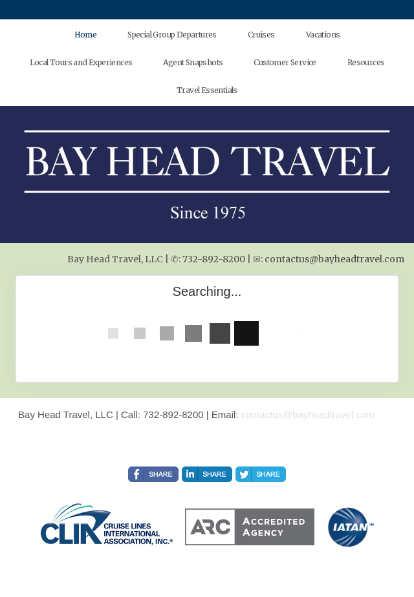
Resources (366, 62)
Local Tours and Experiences (81, 62)
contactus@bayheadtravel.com (334, 259)
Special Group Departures (172, 34)
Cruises (261, 34)
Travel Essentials (207, 90)
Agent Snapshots (193, 62)
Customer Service (285, 62)
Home (85, 34)
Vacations (323, 34)
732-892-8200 (213, 259)
